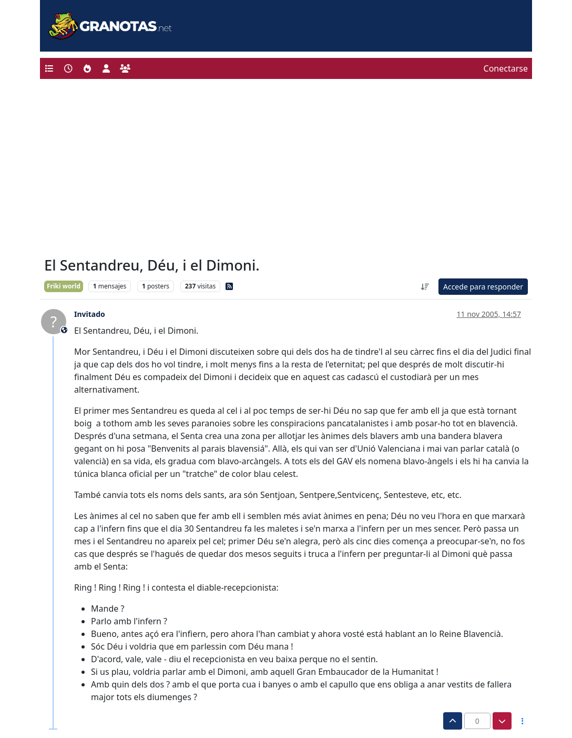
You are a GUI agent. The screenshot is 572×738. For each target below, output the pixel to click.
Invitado (89, 314)
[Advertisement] (286, 170)
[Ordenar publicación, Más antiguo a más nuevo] (424, 286)
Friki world (63, 286)
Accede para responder (483, 287)
